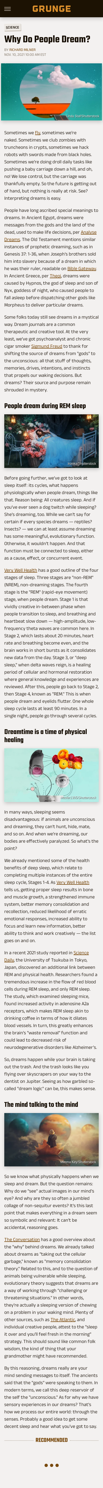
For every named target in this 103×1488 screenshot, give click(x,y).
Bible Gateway (81, 268)
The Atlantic (63, 1319)
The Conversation (22, 1239)
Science (12, 27)
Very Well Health (20, 570)
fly (37, 132)
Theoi (55, 275)
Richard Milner (22, 49)
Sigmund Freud (46, 346)
